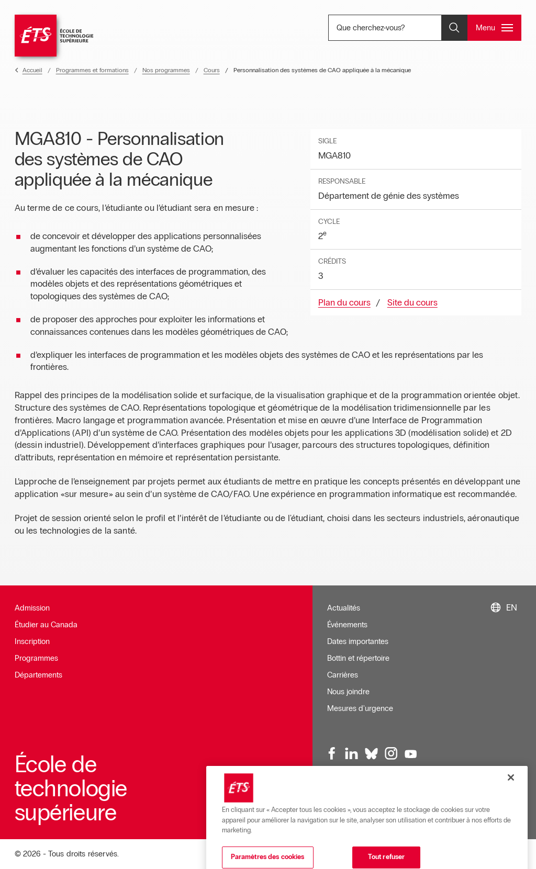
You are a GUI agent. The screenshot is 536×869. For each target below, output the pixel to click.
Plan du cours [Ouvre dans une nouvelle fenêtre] (344, 302)
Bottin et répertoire (358, 658)
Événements (347, 624)
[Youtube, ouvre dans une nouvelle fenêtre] (411, 754)
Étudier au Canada (46, 624)
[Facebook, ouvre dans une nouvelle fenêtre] (332, 754)
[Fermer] (510, 803)
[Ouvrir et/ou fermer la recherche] (454, 28)
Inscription (32, 641)
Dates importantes (357, 641)
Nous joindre (348, 691)
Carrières (342, 675)
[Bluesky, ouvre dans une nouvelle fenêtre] (372, 754)
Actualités (343, 608)
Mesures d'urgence (360, 708)
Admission (32, 608)
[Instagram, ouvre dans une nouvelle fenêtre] (391, 754)
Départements (38, 675)
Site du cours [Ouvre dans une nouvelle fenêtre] (412, 302)
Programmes (36, 658)
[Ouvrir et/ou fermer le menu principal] (494, 28)
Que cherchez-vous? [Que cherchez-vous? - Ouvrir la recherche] (403, 27)
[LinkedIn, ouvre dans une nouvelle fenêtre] (352, 754)
